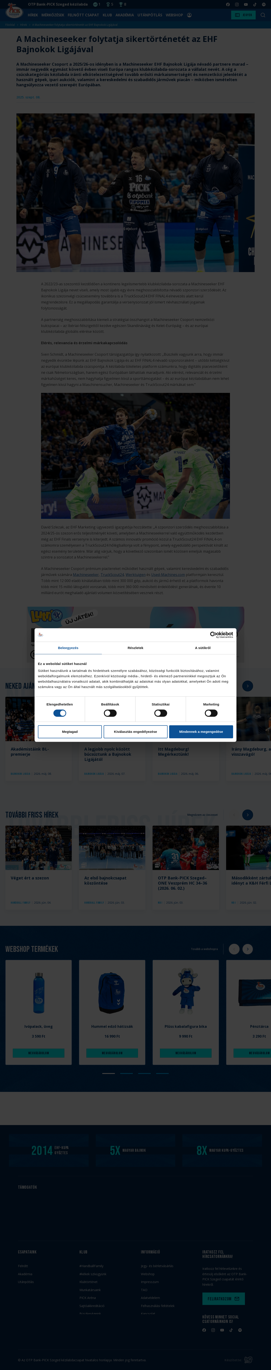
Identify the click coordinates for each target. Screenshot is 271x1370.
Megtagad (70, 732)
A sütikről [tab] (203, 648)
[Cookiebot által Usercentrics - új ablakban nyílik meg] (213, 635)
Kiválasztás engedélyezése (135, 732)
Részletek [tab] (135, 648)
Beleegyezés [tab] (68, 648)
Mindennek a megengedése (201, 732)
